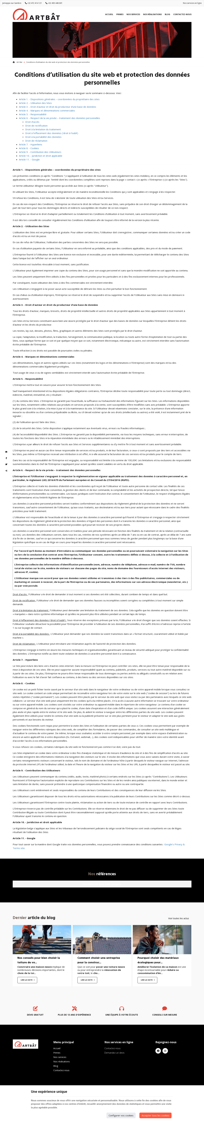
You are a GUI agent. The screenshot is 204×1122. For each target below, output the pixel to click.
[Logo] (36, 14)
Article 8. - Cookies (29, 148)
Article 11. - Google (29, 159)
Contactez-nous (182, 14)
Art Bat (17, 62)
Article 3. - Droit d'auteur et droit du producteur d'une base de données (57, 106)
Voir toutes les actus (178, 918)
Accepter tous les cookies (155, 1115)
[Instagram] (165, 1050)
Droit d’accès (32, 121)
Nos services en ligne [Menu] (118, 1042)
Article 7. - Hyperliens (30, 144)
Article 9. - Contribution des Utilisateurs (40, 152)
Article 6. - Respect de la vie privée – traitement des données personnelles (59, 118)
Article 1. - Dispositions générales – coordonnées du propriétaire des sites (59, 99)
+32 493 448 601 (53, 3)
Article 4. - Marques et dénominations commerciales (47, 110)
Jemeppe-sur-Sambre (11, 3)
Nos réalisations (152, 14)
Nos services (133, 14)
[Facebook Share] (6, 458)
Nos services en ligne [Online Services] (192, 3)
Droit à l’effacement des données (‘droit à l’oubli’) (51, 133)
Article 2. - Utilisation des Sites (35, 103)
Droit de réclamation (36, 140)
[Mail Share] (6, 452)
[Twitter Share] (6, 464)
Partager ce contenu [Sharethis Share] (6, 470)
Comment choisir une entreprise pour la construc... (98, 960)
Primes (119, 14)
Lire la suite (27, 980)
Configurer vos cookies (121, 1115)
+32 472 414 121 (33, 3)
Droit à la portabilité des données (43, 136)
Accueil (109, 14)
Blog (167, 14)
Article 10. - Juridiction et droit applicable (40, 155)
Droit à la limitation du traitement (43, 129)
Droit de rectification (36, 125)
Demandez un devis (114, 1052)
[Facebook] (158, 1050)
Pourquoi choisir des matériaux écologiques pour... (158, 960)
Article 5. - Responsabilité (32, 114)
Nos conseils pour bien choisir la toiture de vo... (38, 960)
